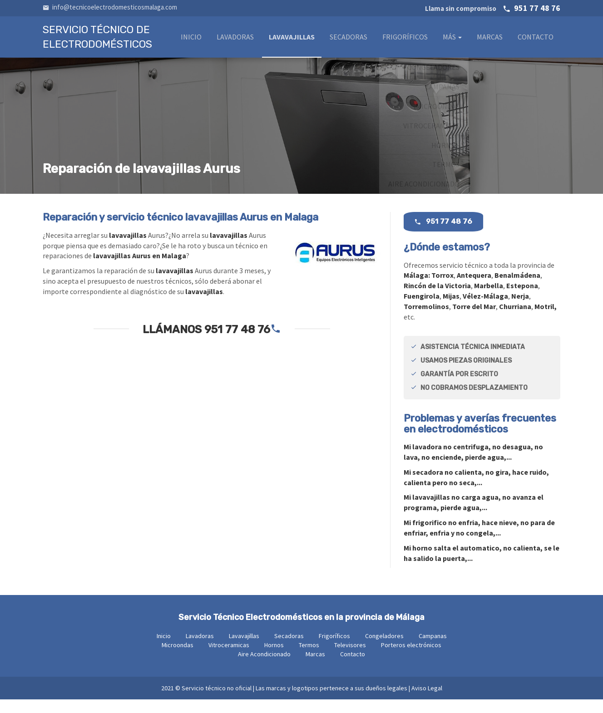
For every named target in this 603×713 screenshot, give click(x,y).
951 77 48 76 (492, 8)
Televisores (350, 658)
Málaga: (417, 288)
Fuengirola (422, 309)
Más (452, 39)
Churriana (515, 320)
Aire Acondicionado (264, 668)
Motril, (545, 320)
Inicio (191, 39)
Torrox (442, 288)
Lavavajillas (292, 39)
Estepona (522, 299)
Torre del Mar (474, 320)
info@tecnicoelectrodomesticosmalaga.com (110, 7)
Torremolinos (426, 320)
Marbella (488, 299)
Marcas (490, 39)
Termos (309, 658)
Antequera (474, 288)
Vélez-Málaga (485, 309)
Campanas (433, 649)
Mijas (451, 309)
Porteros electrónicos (411, 658)
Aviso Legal (426, 702)
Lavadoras (235, 39)
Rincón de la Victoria (437, 299)
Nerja (520, 309)
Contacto (536, 39)
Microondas (177, 658)
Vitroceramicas (228, 658)
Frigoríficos (405, 39)
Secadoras (348, 39)
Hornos (274, 658)
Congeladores (384, 649)
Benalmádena (517, 288)
